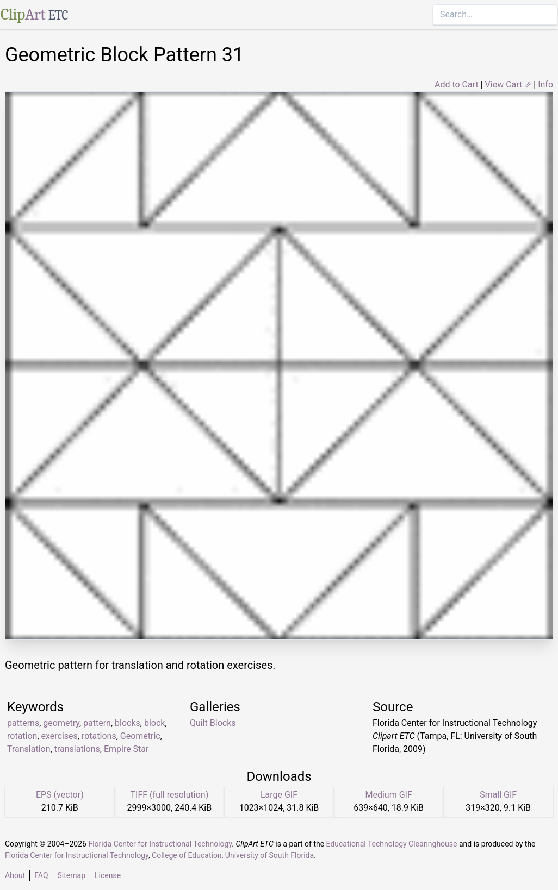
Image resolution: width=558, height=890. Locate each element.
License (108, 875)
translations (77, 749)
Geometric (140, 736)
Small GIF (498, 794)
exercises (59, 736)
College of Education (187, 855)
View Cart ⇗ (508, 84)
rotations (99, 736)
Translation (29, 749)
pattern (97, 723)
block (154, 723)
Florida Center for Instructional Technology (160, 843)
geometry (61, 723)
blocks (127, 723)
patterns (23, 723)
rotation (22, 736)
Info (545, 84)
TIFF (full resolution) (170, 794)
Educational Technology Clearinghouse (391, 843)
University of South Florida (269, 855)
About (15, 875)
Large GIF (279, 794)
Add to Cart (457, 84)
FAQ (41, 875)
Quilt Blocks (213, 723)
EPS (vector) (60, 794)
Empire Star (126, 749)
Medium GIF (388, 794)
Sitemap (71, 875)
